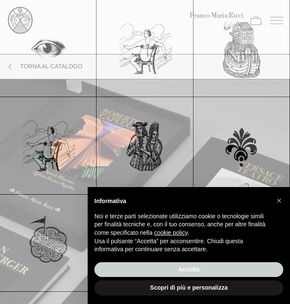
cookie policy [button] (171, 232)
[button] (279, 200)
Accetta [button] (189, 269)
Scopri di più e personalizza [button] (189, 287)
